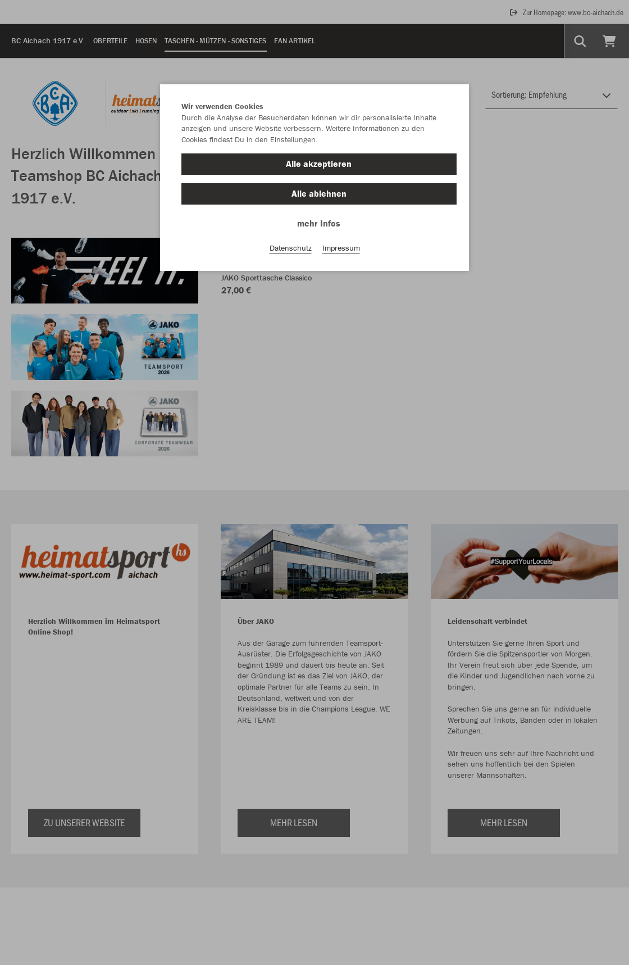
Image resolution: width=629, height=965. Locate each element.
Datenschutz (291, 248)
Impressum (341, 248)
